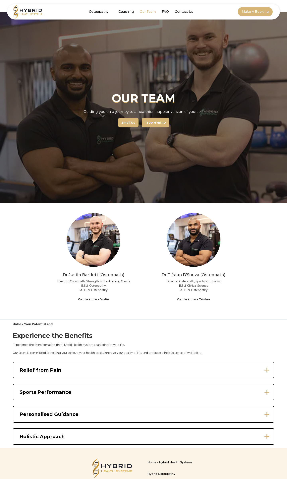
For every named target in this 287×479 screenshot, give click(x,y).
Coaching (126, 12)
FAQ (165, 12)
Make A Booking (255, 12)
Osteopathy (98, 12)
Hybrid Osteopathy (161, 474)
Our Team (148, 12)
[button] (143, 370)
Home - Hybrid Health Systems (170, 462)
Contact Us (184, 12)
